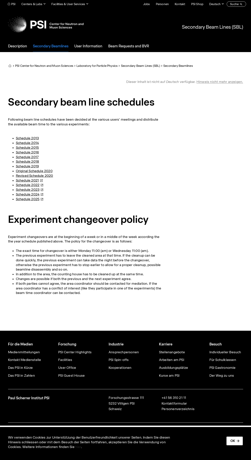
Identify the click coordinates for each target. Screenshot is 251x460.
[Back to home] (45, 24)
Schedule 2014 (27, 143)
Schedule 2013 (27, 138)
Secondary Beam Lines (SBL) (212, 27)
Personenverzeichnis (178, 409)
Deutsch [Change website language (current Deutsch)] (215, 4)
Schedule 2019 (27, 166)
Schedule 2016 (27, 152)
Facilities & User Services (68, 4)
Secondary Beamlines (178, 65)
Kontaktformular (174, 403)
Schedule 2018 (27, 161)
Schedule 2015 (27, 148)
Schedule (29, 180)
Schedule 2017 (27, 157)
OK (232, 441)
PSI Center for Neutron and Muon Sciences (44, 65)
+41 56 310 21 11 (174, 398)
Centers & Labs (31, 4)
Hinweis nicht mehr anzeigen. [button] (219, 82)
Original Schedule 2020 (34, 171)
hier (78, 447)
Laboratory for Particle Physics (97, 65)
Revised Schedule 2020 (34, 176)
